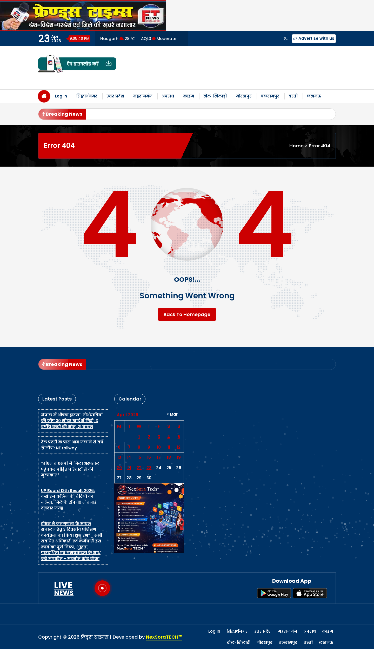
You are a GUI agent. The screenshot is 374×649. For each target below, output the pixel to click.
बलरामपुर (270, 96)
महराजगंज (142, 96)
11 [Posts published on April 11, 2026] (169, 447)
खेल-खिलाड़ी (215, 96)
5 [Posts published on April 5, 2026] (179, 437)
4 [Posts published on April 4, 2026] (168, 437)
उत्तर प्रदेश (115, 96)
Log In (61, 96)
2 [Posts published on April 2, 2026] (149, 437)
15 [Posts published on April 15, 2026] (139, 457)
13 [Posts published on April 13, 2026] (119, 457)
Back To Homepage (187, 314)
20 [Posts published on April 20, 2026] (119, 467)
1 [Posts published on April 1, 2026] (139, 437)
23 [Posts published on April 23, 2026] (148, 467)
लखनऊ (314, 96)
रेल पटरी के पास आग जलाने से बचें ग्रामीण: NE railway (72, 445)
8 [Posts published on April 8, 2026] (139, 447)
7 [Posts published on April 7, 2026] (129, 447)
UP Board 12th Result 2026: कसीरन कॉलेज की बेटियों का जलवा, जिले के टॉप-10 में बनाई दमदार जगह (69, 499)
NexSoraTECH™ (164, 637)
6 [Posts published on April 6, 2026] (119, 447)
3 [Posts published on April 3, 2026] (159, 437)
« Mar (172, 414)
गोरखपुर (244, 96)
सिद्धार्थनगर (86, 96)
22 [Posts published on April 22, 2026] (139, 467)
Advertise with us (313, 38)
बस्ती (293, 96)
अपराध (168, 96)
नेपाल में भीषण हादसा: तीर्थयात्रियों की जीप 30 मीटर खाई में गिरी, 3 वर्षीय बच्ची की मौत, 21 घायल (72, 420)
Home (296, 145)
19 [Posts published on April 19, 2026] (179, 457)
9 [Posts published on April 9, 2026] (149, 447)
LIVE (64, 588)
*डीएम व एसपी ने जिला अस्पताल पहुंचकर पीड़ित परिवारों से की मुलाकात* (70, 469)
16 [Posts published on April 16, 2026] (149, 457)
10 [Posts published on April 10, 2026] (159, 447)
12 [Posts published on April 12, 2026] (179, 447)
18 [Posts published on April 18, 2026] (169, 457)
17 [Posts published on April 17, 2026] (159, 457)
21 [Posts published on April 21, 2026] (129, 467)
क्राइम (188, 96)
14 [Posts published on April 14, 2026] (129, 457)
